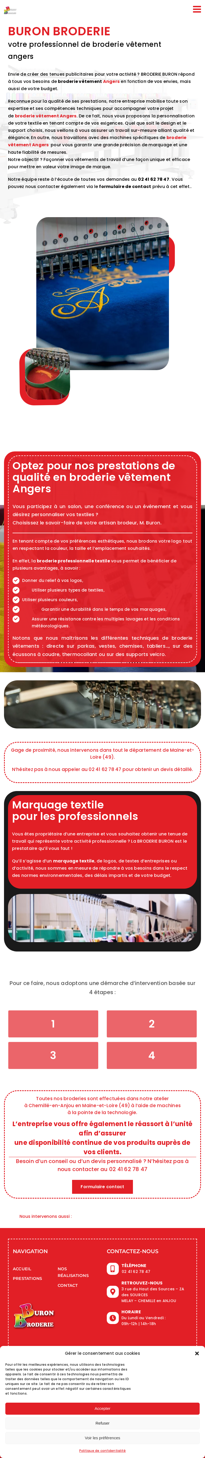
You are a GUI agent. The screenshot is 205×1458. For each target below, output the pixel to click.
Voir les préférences (102, 1438)
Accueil (22, 1268)
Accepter (102, 1408)
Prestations (27, 1278)
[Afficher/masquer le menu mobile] (197, 9)
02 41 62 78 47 (153, 179)
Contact (68, 1285)
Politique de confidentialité (102, 1450)
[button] (197, 1353)
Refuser (103, 1423)
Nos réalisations (73, 1272)
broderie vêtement (80, 81)
